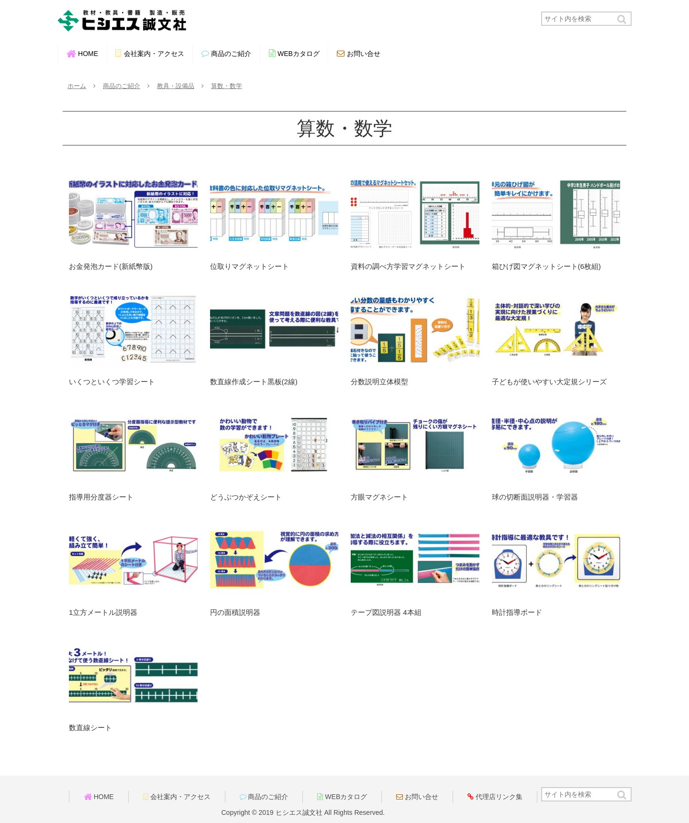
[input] (586, 18)
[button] (622, 19)
